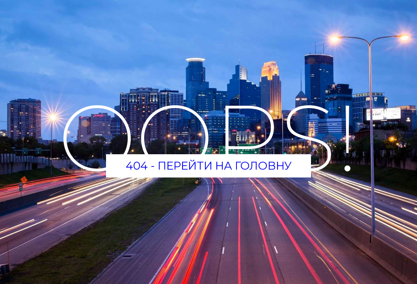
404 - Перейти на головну (209, 165)
